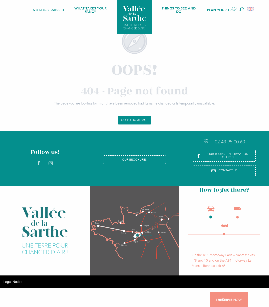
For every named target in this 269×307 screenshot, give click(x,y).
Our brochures (134, 160)
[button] (241, 9)
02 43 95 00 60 (224, 141)
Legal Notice (12, 281)
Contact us (224, 170)
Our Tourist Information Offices (222, 155)
